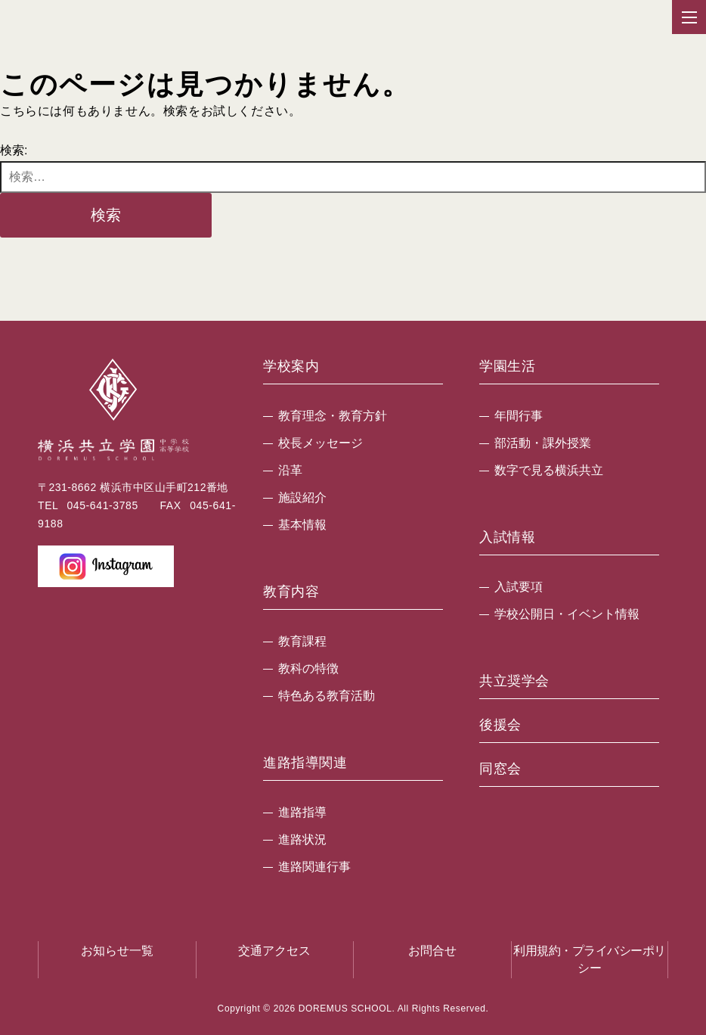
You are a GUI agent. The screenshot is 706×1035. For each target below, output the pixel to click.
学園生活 (507, 366)
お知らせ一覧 (117, 950)
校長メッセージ (320, 443)
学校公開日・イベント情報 (566, 614)
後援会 (500, 725)
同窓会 (500, 769)
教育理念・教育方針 (332, 415)
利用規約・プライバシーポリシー (589, 959)
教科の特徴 (308, 668)
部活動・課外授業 (542, 443)
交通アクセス (274, 950)
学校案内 (291, 366)
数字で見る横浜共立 (548, 470)
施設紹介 (302, 497)
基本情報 (302, 524)
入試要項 (518, 586)
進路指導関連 (305, 763)
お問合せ (432, 950)
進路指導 (302, 812)
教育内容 (291, 592)
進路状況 (302, 839)
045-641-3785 (102, 505)
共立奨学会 (514, 681)
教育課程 (302, 641)
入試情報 (507, 537)
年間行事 (518, 415)
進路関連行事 (314, 866)
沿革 (290, 470)
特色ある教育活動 (326, 695)
